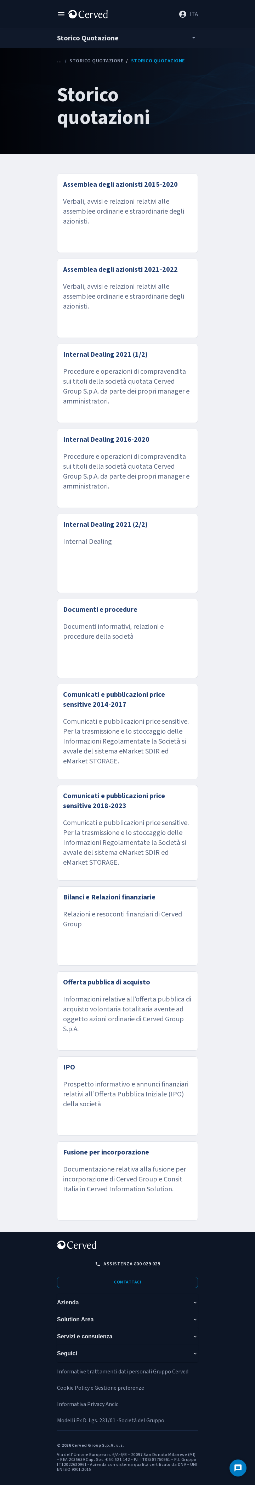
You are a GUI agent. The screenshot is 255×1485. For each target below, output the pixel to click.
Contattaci (127, 1282)
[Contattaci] (238, 1467)
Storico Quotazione (96, 60)
